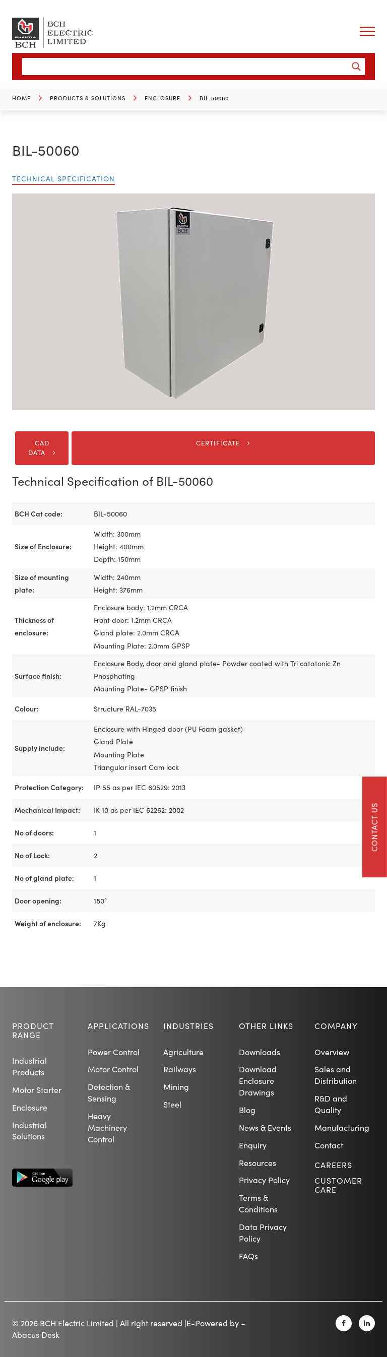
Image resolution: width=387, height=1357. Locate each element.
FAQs (248, 1256)
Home (21, 98)
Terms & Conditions (258, 1203)
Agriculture (183, 1052)
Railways (179, 1069)
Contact (328, 1145)
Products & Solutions (87, 98)
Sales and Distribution (335, 1075)
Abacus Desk (35, 1334)
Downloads (259, 1052)
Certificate (218, 442)
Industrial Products (29, 1066)
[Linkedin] (367, 1323)
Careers (333, 1164)
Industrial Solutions (29, 1131)
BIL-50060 (214, 98)
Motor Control (113, 1069)
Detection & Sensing (109, 1092)
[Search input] (187, 66)
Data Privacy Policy (263, 1232)
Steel (172, 1104)
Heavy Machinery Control (107, 1127)
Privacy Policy (264, 1180)
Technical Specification (63, 178)
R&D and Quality (330, 1104)
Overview (331, 1052)
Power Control (114, 1052)
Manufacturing (341, 1127)
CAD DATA (38, 447)
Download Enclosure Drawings (258, 1080)
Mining (176, 1086)
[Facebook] (344, 1323)
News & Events (265, 1127)
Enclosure (162, 98)
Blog (247, 1110)
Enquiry (253, 1145)
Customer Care (338, 1185)
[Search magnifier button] (356, 66)
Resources (257, 1162)
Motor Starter (36, 1089)
